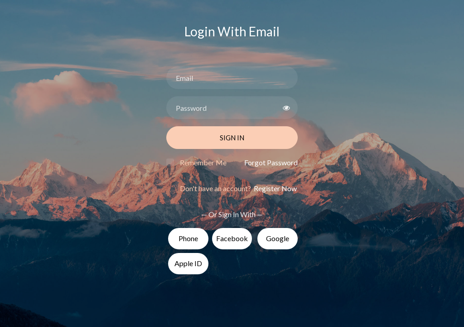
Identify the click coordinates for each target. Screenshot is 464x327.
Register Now (274, 188)
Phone (188, 238)
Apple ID (188, 263)
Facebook (232, 238)
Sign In (232, 138)
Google (277, 238)
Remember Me (203, 162)
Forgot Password (271, 162)
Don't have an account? (238, 188)
